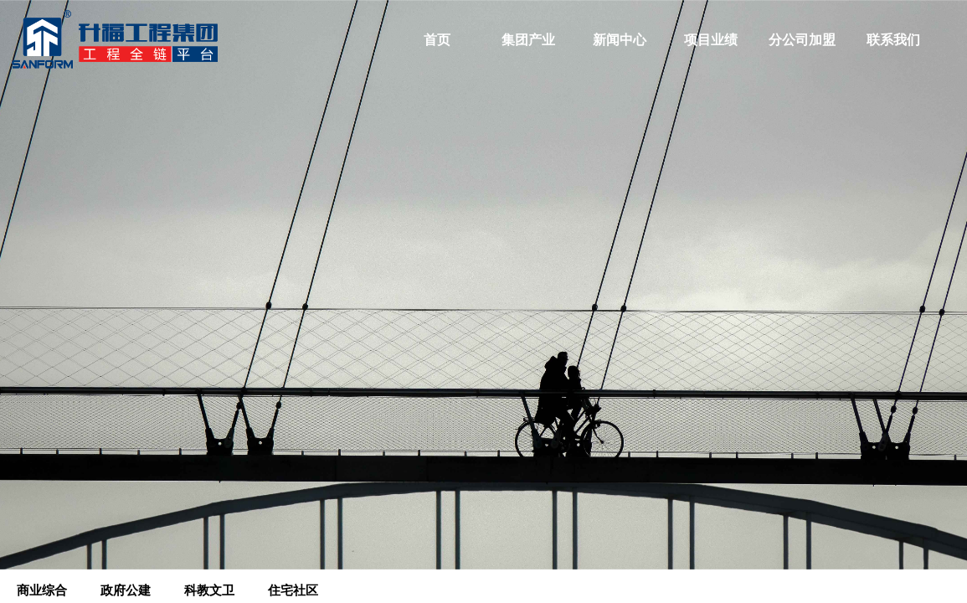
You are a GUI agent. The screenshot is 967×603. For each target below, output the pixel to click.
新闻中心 (619, 40)
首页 (437, 40)
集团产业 (528, 40)
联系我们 (893, 40)
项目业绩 (711, 40)
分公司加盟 (802, 40)
